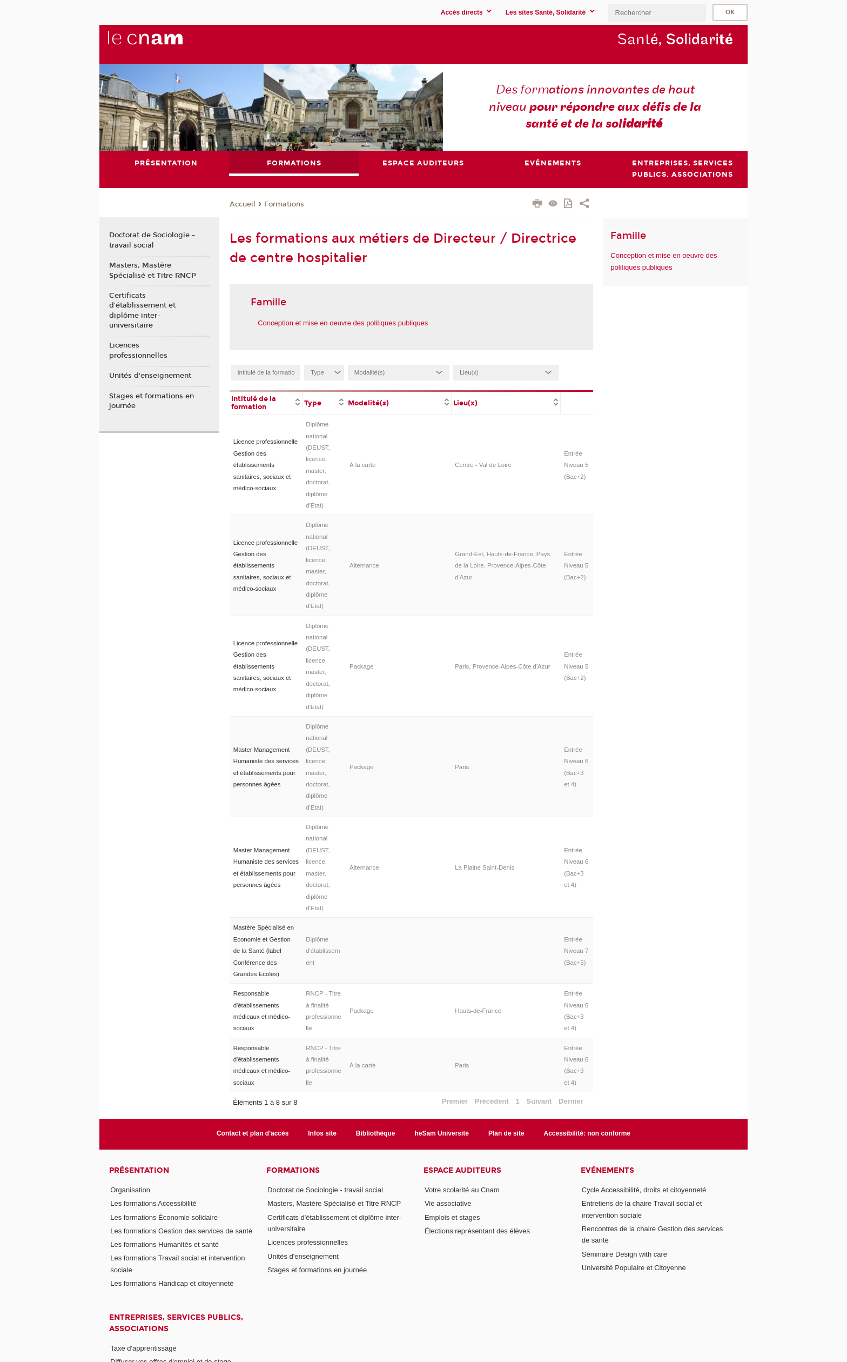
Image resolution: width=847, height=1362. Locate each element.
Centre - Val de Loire (483, 465)
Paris (462, 767)
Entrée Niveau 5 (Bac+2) (576, 465)
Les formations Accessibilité (153, 1203)
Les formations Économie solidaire (164, 1217)
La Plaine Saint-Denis (484, 867)
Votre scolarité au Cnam (462, 1190)
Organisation (130, 1190)
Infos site (322, 1134)
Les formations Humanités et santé (164, 1244)
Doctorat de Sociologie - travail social (152, 240)
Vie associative (448, 1203)
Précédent (492, 1101)
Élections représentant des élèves (477, 1231)
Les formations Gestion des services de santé (181, 1231)
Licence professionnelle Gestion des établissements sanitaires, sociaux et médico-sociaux (265, 464)
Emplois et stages (452, 1217)
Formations (284, 204)
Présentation (139, 1170)
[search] (656, 13)
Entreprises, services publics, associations (176, 1323)
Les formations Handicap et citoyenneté (171, 1283)
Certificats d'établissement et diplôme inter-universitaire (142, 310)
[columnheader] (266, 402)
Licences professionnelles (138, 351)
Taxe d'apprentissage (143, 1348)
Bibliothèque (375, 1134)
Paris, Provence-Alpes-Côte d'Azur (502, 666)
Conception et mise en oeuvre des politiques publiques (343, 323)
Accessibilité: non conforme (587, 1134)
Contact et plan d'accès (252, 1134)
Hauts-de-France (478, 1010)
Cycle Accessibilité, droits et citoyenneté (644, 1190)
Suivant (539, 1101)
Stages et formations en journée (151, 401)
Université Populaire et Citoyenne (634, 1268)
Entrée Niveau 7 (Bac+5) (576, 951)
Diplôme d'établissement (323, 951)
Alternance (364, 565)
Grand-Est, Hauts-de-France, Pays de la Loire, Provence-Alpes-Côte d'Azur (502, 565)
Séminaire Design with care (624, 1254)
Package (361, 666)
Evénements (607, 1170)
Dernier (571, 1101)
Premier (455, 1101)
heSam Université (441, 1134)
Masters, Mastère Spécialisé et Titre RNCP (152, 270)
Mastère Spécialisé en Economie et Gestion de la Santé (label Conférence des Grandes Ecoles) (263, 950)
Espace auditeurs (462, 1170)
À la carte (362, 465)
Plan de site (506, 1134)
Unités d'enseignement (150, 375)
